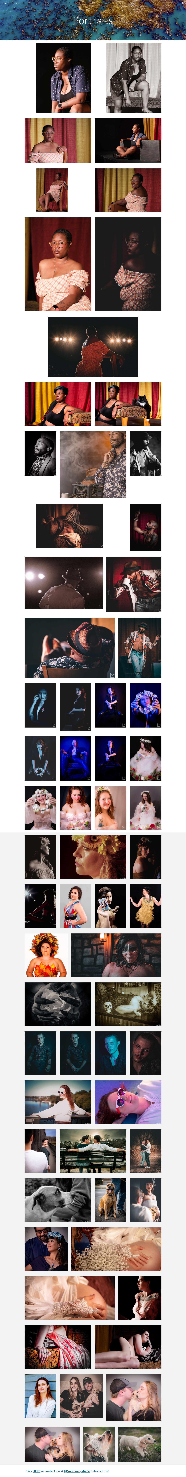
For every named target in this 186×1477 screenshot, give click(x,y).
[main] (93, 20)
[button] (183, 3)
